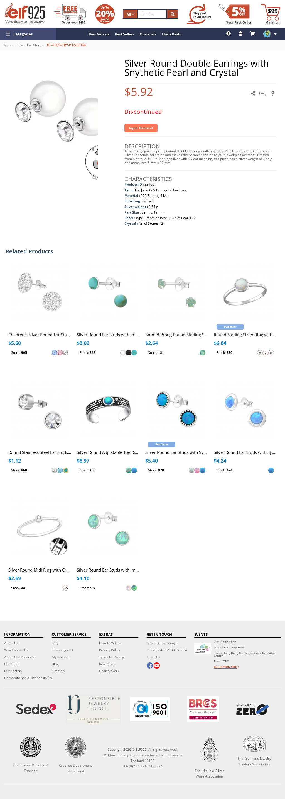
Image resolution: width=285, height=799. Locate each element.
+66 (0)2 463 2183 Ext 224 (167, 650)
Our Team (12, 664)
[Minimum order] (270, 14)
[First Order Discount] (235, 14)
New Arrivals (98, 34)
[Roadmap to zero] (252, 709)
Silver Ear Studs (30, 45)
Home (7, 45)
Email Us (153, 657)
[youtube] (157, 666)
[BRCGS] (203, 709)
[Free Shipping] (70, 14)
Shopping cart (62, 650)
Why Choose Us (16, 650)
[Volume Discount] (105, 14)
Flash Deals (171, 34)
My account (61, 657)
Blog (55, 664)
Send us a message (162, 643)
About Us (11, 643)
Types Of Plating (111, 657)
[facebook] (150, 666)
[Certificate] (93, 709)
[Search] (152, 14)
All (130, 14)
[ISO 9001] (150, 709)
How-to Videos (110, 643)
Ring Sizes (107, 664)
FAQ (55, 643)
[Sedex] (36, 709)
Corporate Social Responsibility (28, 677)
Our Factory (13, 671)
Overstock (148, 34)
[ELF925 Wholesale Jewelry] (24, 13)
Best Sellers (124, 34)
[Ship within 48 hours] (199, 14)
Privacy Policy (109, 650)
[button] (28, 34)
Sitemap (58, 671)
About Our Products (19, 657)
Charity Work (109, 671)
